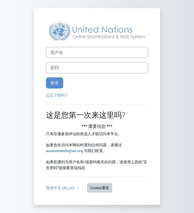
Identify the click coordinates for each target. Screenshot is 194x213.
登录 (54, 82)
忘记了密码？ (57, 95)
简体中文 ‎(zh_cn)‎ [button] (60, 188)
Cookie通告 (99, 188)
